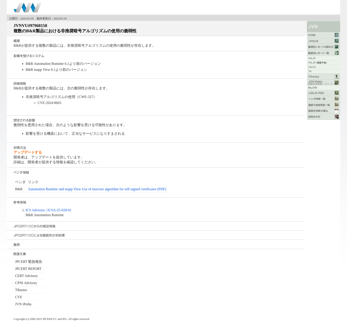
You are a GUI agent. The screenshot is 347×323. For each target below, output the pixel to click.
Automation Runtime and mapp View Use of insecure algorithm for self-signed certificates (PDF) (97, 189)
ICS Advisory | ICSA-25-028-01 (48, 210)
